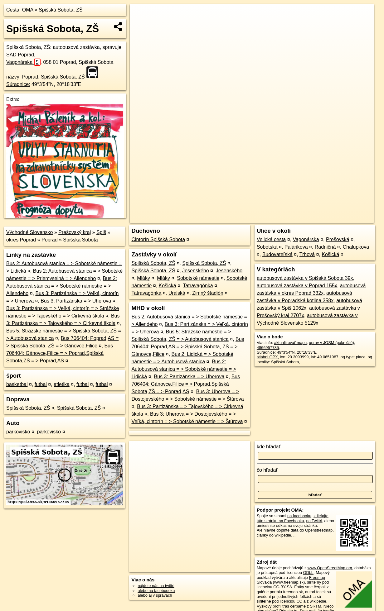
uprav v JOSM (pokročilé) (331, 342)
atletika (62, 384)
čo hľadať (267, 470)
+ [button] (141, 14)
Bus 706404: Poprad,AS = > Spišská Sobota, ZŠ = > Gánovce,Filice (187, 347)
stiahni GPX (267, 357)
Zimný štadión (207, 293)
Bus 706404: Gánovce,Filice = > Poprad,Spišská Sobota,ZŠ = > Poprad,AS (59, 353)
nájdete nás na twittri (156, 585)
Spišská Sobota (80, 239)
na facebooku (299, 515)
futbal (41, 384)
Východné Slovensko (29, 232)
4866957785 (268, 347)
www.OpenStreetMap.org (330, 568)
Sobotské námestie (198, 278)
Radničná (325, 247)
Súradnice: (18, 84)
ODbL (308, 572)
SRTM (315, 606)
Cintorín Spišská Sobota (158, 239)
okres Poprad (21, 239)
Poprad (49, 239)
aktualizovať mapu (290, 342)
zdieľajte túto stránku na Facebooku (292, 518)
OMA (27, 9)
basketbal (17, 384)
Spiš (101, 232)
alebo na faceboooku (156, 590)
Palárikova (296, 247)
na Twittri (314, 520)
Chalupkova (356, 247)
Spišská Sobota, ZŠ (61, 9)
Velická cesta (271, 239)
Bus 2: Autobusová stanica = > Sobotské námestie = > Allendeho (61, 286)
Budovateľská (277, 254)
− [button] (141, 24)
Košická (167, 285)
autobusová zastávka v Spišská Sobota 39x (305, 278)
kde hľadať (269, 446)
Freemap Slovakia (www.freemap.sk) (291, 580)
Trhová (307, 254)
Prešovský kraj (74, 232)
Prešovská (337, 239)
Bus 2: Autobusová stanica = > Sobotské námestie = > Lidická (183, 369)
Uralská (176, 293)
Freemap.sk (299, 218)
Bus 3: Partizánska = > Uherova (76, 300)
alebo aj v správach (155, 595)
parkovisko (18, 431)
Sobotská (267, 247)
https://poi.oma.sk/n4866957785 (346, 218)
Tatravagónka (198, 285)
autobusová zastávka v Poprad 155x (297, 285)
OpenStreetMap (267, 218)
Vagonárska (23, 62)
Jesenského (195, 270)
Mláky (143, 278)
